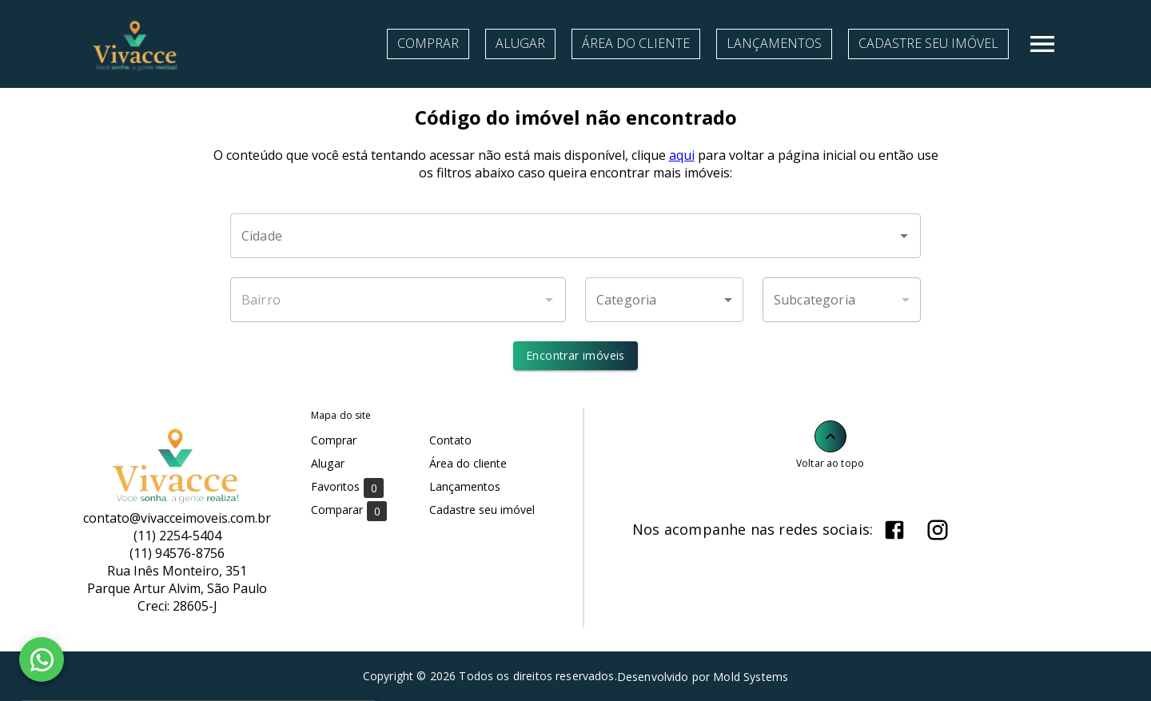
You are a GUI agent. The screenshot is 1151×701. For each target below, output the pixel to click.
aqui (682, 155)
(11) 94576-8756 (177, 553)
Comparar (349, 510)
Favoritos (347, 487)
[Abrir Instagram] (938, 530)
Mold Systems (750, 676)
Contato (450, 440)
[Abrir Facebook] (894, 530)
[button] (664, 299)
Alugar (520, 43)
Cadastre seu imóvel (928, 43)
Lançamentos (774, 43)
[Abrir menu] (1042, 44)
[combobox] (575, 235)
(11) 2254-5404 (177, 535)
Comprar (428, 43)
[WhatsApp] (41, 659)
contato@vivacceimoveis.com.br (177, 518)
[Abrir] (904, 236)
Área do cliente (636, 43)
